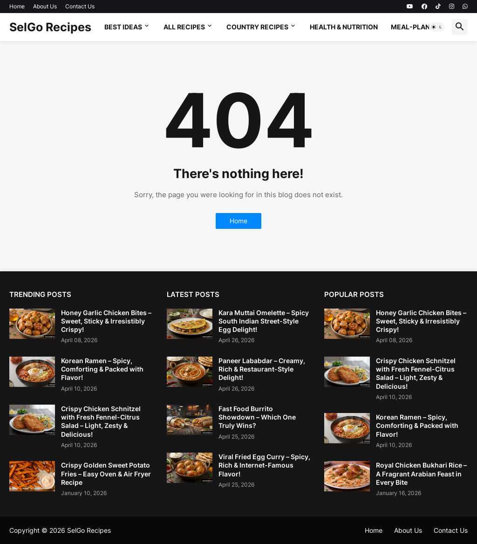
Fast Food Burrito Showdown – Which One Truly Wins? (257, 417)
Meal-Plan (410, 27)
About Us (45, 6)
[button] (437, 27)
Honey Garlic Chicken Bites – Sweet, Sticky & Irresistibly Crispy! (106, 321)
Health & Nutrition (344, 27)
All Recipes (184, 27)
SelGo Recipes (50, 27)
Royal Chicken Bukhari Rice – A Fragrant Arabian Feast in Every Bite (421, 473)
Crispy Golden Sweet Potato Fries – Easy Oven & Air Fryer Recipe (106, 473)
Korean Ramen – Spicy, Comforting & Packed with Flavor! (102, 369)
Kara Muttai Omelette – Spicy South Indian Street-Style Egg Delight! (263, 321)
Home (17, 6)
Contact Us (80, 6)
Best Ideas (123, 27)
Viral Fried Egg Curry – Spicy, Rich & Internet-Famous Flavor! (264, 465)
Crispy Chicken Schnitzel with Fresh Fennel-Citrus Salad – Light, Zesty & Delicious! (101, 421)
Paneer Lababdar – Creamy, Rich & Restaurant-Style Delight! (261, 369)
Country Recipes (257, 27)
